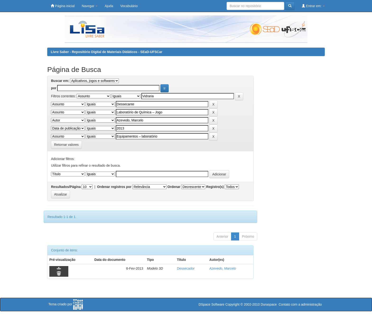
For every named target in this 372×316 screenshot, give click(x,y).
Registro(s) (215, 187)
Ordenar (173, 187)
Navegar (90, 6)
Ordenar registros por (114, 187)
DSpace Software (211, 304)
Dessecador (186, 268)
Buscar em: (60, 81)
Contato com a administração (300, 304)
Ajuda (109, 6)
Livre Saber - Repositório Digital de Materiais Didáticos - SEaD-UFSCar (106, 52)
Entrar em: (313, 6)
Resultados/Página (66, 187)
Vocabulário (129, 6)
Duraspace (269, 304)
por (53, 88)
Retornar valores (66, 145)
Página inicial (62, 6)
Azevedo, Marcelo (222, 268)
